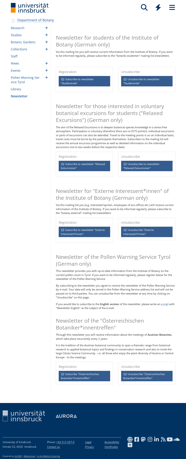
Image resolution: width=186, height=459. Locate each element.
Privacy (89, 447)
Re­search (17, 28)
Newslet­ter (19, 96)
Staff (14, 56)
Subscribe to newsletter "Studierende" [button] (77, 81)
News (15, 63)
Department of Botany (35, 20)
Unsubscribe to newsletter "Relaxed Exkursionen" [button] (141, 166)
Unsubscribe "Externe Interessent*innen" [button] (138, 232)
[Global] (158, 7)
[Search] (144, 7)
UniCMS (18, 456)
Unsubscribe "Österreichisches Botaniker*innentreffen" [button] (144, 376)
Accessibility (111, 442)
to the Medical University (48, 456)
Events (16, 70)
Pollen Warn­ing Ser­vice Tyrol (25, 79)
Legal (88, 442)
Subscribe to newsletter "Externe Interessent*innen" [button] (83, 232)
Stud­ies (16, 35)
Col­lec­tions (19, 49)
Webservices (29, 456)
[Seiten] (172, 7)
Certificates (111, 447)
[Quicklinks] (158, 7)
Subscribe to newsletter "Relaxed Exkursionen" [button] (83, 166)
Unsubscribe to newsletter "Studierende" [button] (141, 81)
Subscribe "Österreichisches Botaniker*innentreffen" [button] (80, 376)
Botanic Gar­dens (23, 42)
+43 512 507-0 (65, 442)
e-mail (164, 304)
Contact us (53, 447)
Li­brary (16, 89)
